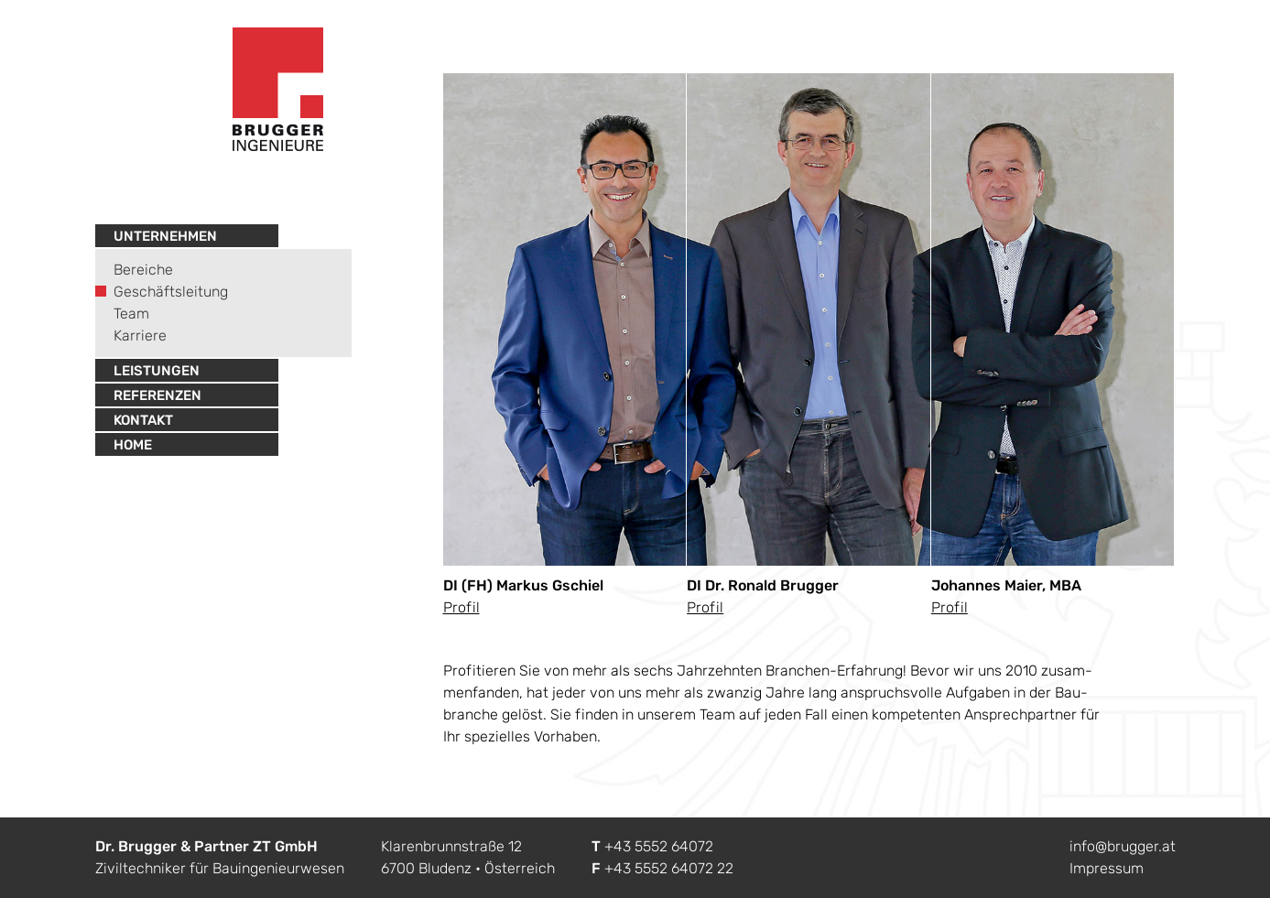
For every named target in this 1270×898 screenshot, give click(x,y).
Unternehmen (165, 236)
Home (133, 445)
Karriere (140, 335)
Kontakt (143, 420)
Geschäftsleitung (171, 291)
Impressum (1106, 868)
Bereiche (143, 269)
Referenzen (157, 395)
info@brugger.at (1122, 846)
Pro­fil (461, 607)
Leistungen (157, 370)
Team (131, 313)
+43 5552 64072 (658, 846)
